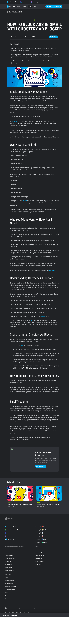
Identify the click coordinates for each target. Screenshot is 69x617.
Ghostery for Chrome (41, 526)
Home (18, 6)
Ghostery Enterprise (10, 589)
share (25, 201)
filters (32, 320)
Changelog (7, 599)
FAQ (36, 549)
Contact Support (39, 552)
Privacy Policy (35, 608)
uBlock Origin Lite (9, 570)
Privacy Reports (9, 583)
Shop (34, 6)
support (42, 316)
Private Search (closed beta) (12, 530)
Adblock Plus (8, 552)
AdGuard (7, 549)
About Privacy (38, 564)
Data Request (38, 558)
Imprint (40, 608)
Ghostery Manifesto (10, 580)
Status (6, 577)
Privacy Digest (35, 2)
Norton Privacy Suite (10, 558)
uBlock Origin (8, 567)
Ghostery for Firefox (41, 530)
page (21, 345)
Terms (29, 608)
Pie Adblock (8, 561)
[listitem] (20, 497)
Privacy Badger (8, 564)
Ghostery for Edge (40, 539)
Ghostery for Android (41, 542)
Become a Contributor (54, 6)
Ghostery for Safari (40, 533)
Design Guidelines (39, 561)
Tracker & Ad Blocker (12, 2)
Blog (30, 6)
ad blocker (15, 121)
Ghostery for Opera (40, 536)
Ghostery (33, 61)
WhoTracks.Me (24, 2)
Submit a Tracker (39, 555)
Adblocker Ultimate (9, 555)
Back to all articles (15, 12)
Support (24, 6)
